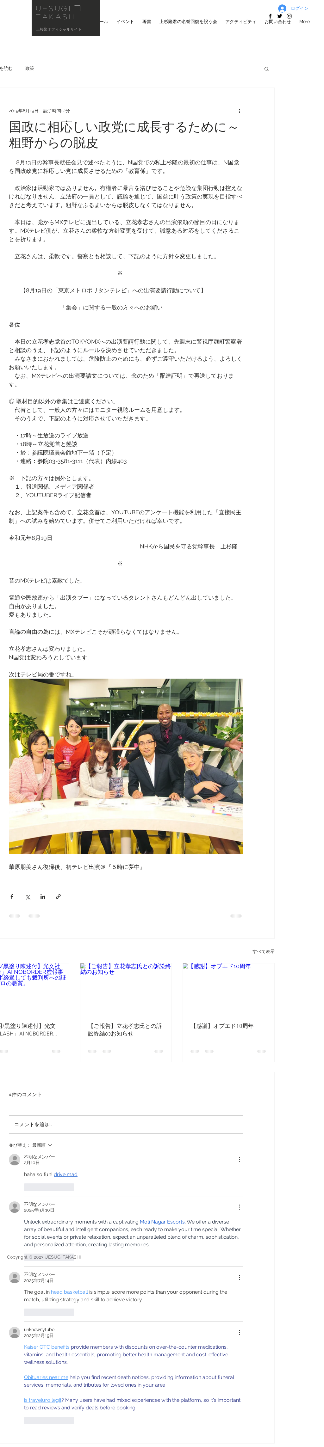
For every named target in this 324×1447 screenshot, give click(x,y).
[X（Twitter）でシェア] (27, 897)
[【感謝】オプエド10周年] (228, 989)
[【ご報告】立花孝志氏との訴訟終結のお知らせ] (126, 989)
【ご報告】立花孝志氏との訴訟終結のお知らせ (125, 1030)
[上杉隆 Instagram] (289, 16)
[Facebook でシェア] (12, 897)
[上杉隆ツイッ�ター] (280, 16)
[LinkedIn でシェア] (43, 897)
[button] (267, 68)
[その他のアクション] (239, 110)
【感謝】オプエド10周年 (222, 1026)
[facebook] (270, 16)
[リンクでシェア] (58, 897)
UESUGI (54, 8)
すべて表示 (263, 951)
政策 (29, 68)
